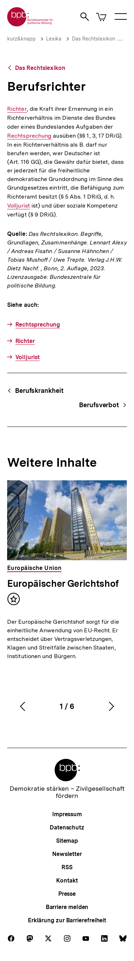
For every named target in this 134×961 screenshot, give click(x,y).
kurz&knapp (21, 39)
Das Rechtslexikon (93, 39)
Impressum (67, 814)
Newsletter (67, 854)
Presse (67, 893)
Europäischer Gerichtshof (63, 583)
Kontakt (67, 880)
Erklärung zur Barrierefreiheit (67, 920)
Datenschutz (67, 827)
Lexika (53, 39)
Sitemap (67, 840)
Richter (17, 109)
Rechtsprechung (29, 135)
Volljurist (18, 205)
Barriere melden (67, 907)
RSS (67, 867)
